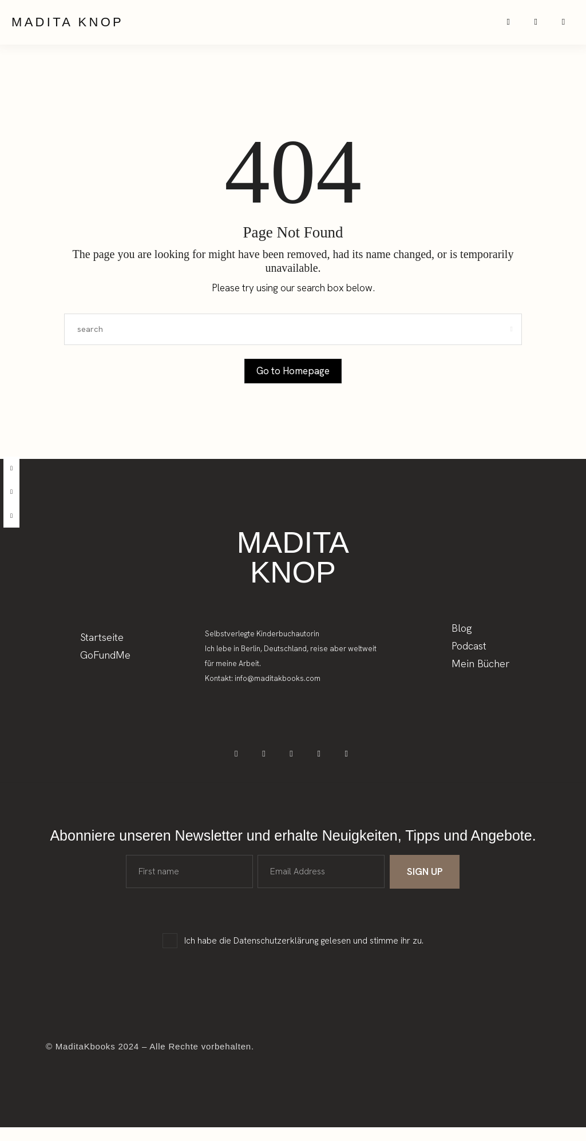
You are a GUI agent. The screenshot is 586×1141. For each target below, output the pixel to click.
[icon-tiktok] (293, 765)
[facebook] (11, 468)
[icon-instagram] (521, 26)
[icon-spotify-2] (544, 26)
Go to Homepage (293, 377)
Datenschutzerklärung (275, 954)
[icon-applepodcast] (567, 26)
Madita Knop (67, 25)
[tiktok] (11, 516)
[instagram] (11, 492)
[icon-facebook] (247, 765)
